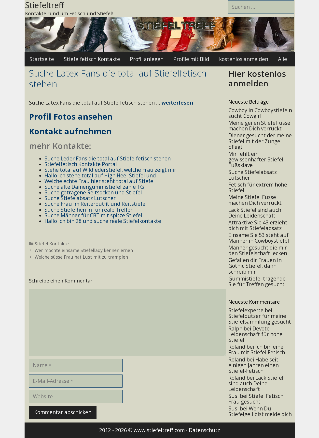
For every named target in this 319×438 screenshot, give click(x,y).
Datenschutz (204, 430)
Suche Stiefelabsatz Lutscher (252, 175)
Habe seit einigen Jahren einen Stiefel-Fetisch (253, 365)
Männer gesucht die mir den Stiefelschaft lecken (257, 250)
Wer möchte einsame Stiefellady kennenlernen (84, 250)
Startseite (41, 59)
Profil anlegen (147, 59)
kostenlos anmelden (243, 59)
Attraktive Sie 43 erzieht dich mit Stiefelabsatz (257, 225)
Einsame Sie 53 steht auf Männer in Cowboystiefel (258, 238)
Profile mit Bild (191, 59)
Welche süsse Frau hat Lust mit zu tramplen (81, 257)
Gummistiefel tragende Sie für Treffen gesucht (257, 281)
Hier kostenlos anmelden (257, 78)
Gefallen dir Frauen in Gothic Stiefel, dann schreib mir (255, 266)
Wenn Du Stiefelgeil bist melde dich (260, 411)
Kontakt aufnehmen (70, 131)
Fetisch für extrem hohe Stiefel (257, 187)
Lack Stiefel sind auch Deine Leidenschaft (254, 212)
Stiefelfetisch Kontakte (92, 59)
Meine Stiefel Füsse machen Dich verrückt (255, 200)
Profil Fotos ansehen (70, 116)
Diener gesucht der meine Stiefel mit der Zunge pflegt (260, 141)
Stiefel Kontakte (52, 244)
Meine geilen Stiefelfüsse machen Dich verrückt (259, 125)
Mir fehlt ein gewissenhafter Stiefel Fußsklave (255, 159)
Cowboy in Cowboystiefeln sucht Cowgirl (260, 113)
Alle (282, 59)
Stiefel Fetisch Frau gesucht (255, 398)
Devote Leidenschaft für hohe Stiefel (255, 334)
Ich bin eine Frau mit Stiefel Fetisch (256, 349)
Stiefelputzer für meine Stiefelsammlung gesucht (259, 319)
